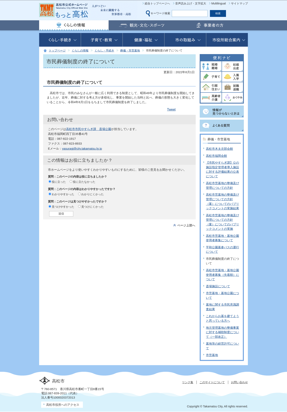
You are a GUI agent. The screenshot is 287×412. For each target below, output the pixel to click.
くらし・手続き (104, 50)
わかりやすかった (63, 194)
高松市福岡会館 (216, 155)
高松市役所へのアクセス (62, 404)
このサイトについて (212, 382)
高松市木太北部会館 (219, 148)
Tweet (171, 109)
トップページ (57, 50)
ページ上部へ (186, 225)
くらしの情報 (80, 50)
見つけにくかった (92, 206)
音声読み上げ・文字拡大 (190, 3)
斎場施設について (218, 286)
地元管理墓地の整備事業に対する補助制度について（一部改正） (222, 332)
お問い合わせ (239, 382)
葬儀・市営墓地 (130, 50)
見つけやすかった (63, 206)
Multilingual (218, 3)
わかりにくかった (92, 194)
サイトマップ (239, 3)
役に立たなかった (84, 181)
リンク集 (187, 382)
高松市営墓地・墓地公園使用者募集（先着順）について (222, 274)
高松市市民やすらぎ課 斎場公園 (88, 129)
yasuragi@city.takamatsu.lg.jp (82, 148)
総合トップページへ (157, 3)
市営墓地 (212, 355)
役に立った (59, 181)
